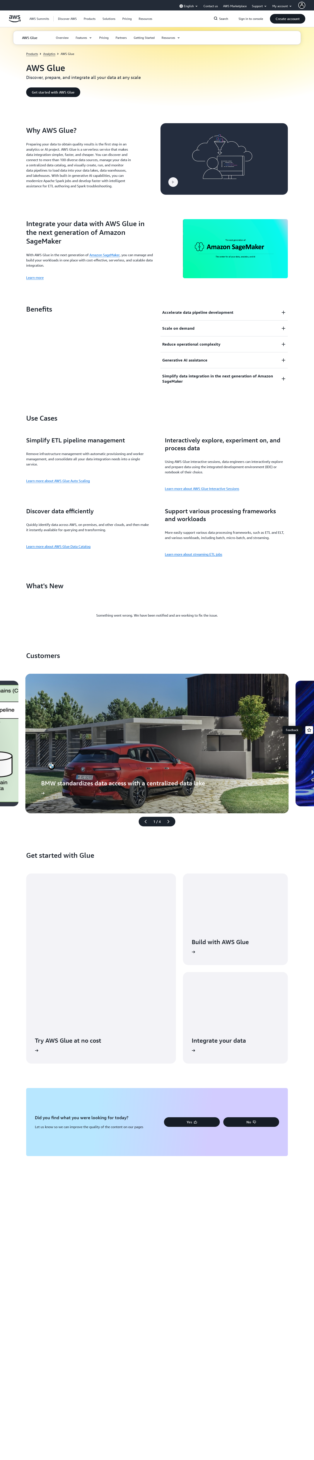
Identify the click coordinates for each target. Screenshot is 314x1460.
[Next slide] (170, 821)
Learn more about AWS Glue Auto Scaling (58, 481)
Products (32, 54)
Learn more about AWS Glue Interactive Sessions (202, 488)
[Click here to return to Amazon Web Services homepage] (15, 21)
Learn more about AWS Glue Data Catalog (58, 546)
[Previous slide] (144, 821)
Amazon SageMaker (104, 255)
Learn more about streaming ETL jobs (193, 554)
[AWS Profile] (301, 5)
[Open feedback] (309, 730)
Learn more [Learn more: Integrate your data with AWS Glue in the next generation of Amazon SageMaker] (35, 277)
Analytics (49, 54)
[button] (67, 19)
